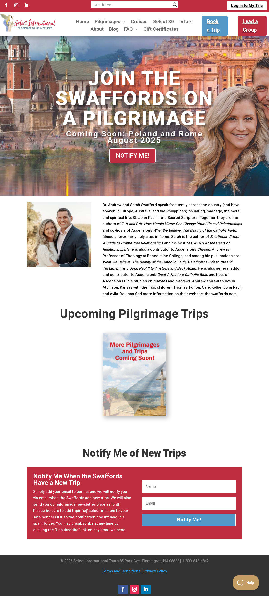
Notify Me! (132, 155)
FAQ (128, 30)
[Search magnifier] (174, 4)
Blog (114, 30)
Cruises (139, 22)
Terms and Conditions (121, 571)
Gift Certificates (161, 30)
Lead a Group (250, 26)
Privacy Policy (155, 571)
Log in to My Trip (247, 6)
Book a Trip (213, 26)
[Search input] (132, 4)
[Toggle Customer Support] (246, 582)
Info (183, 22)
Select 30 (163, 22)
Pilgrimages (107, 22)
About (97, 30)
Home (82, 22)
